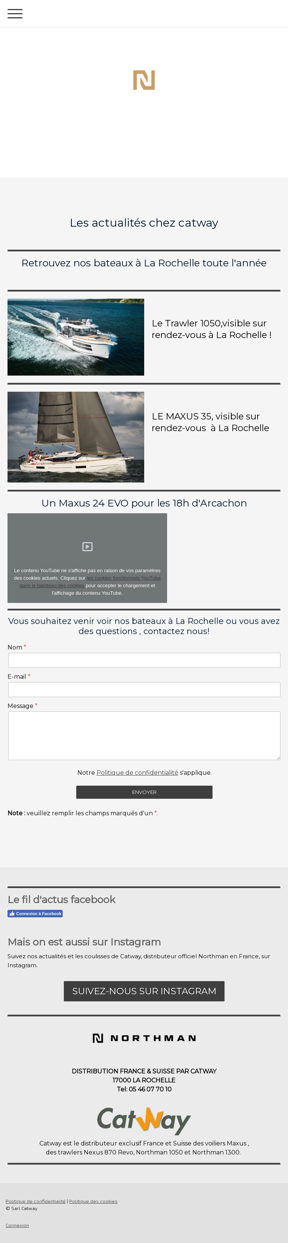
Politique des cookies (93, 1201)
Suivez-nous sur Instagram (144, 991)
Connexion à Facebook (35, 914)
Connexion (17, 1225)
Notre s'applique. (144, 772)
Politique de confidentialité (137, 772)
